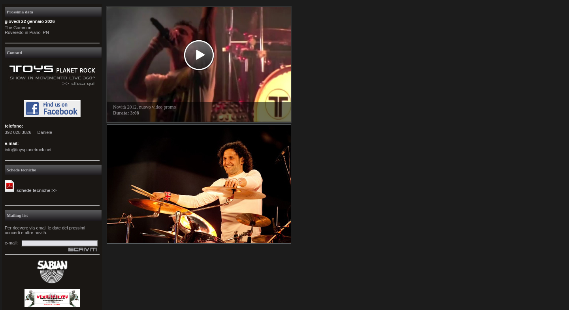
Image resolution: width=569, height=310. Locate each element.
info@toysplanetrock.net (28, 149)
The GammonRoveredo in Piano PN (27, 30)
